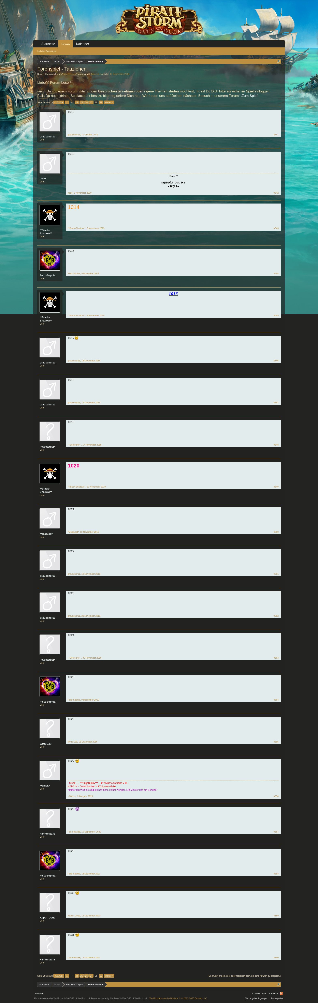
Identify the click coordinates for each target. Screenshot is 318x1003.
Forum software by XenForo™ (119, 998)
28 (96, 102)
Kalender (82, 44)
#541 (276, 134)
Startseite (48, 44)
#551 (276, 574)
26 (86, 102)
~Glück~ (45, 785)
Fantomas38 (47, 833)
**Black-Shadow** (46, 232)
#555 (276, 741)
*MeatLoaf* (46, 533)
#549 (276, 486)
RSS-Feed (281, 993)
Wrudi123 (46, 743)
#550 (276, 532)
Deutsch (39, 993)
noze (43, 178)
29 (101, 102)
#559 (276, 915)
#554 (276, 700)
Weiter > (109, 102)
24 (76, 102)
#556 (276, 796)
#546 (276, 360)
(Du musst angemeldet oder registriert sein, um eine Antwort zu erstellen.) (244, 976)
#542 (276, 193)
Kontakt (256, 993)
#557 (276, 831)
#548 (276, 445)
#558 (276, 873)
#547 (276, 402)
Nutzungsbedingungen (256, 998)
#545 (276, 315)
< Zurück (58, 102)
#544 (276, 273)
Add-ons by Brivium (178, 998)
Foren (65, 44)
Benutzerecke (69, 74)
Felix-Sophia (47, 275)
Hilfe (264, 993)
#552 (276, 616)
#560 (276, 957)
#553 (276, 658)
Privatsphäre (277, 998)
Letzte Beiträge (46, 51)
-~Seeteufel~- (48, 446)
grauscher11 (47, 136)
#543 (276, 228)
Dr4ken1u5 (93, 74)
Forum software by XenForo (62, 998)
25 (81, 102)
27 (91, 102)
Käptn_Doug (47, 917)
